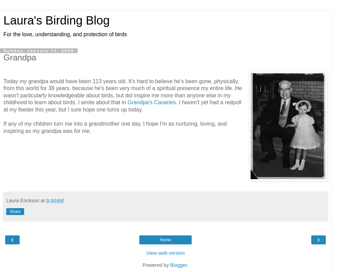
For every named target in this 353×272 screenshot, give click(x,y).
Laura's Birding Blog (56, 20)
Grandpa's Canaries (152, 102)
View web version (165, 253)
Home (165, 239)
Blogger (178, 265)
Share (15, 211)
